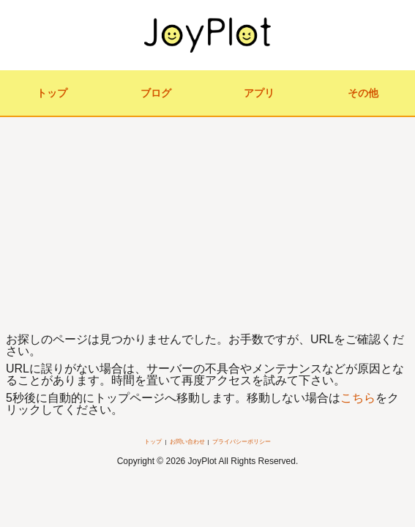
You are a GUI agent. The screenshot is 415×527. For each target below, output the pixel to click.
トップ (52, 93)
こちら (357, 398)
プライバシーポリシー (241, 441)
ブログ (156, 93)
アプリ (259, 93)
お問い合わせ (187, 441)
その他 (363, 93)
